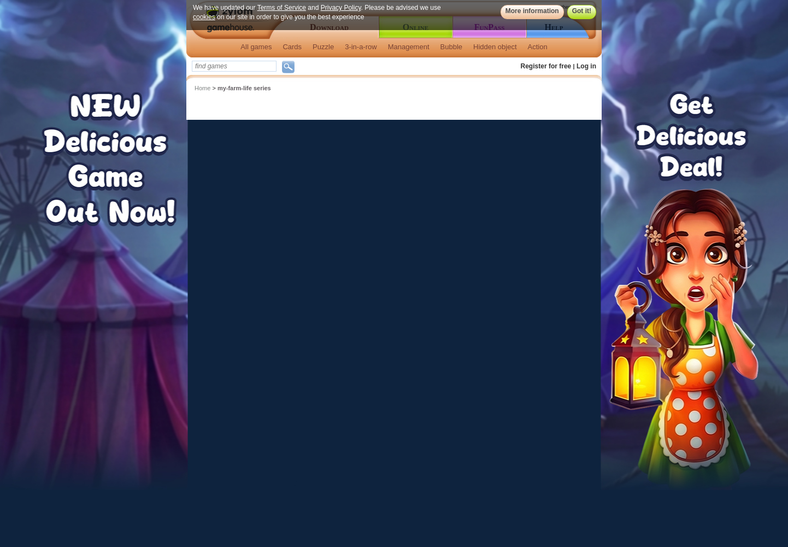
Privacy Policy (341, 7)
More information (532, 11)
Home (202, 88)
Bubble (451, 47)
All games (256, 47)
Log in (586, 66)
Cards (292, 47)
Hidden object (495, 47)
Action (538, 47)
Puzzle (323, 47)
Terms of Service (281, 7)
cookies (204, 17)
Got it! (581, 11)
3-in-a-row (361, 47)
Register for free (546, 66)
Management (409, 47)
